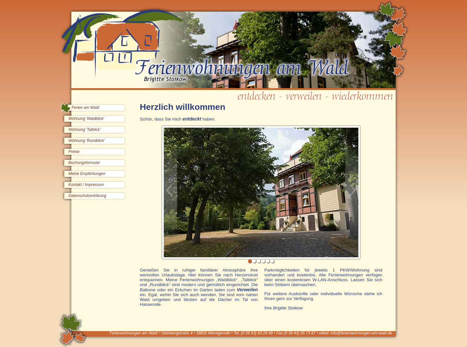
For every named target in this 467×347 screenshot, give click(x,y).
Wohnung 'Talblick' (84, 129)
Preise (73, 151)
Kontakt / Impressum (86, 184)
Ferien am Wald (85, 107)
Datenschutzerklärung (87, 195)
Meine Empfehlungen (86, 173)
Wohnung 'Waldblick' (86, 118)
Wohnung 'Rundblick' (86, 140)
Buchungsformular (84, 162)
